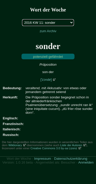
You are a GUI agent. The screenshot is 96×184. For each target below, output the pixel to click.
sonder (48, 46)
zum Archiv (48, 31)
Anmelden (86, 162)
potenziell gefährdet (48, 57)
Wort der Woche (48, 10)
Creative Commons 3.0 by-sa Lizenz (53, 148)
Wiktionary (15, 145)
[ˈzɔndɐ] (46, 80)
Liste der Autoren (71, 145)
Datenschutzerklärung (70, 158)
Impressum (42, 158)
